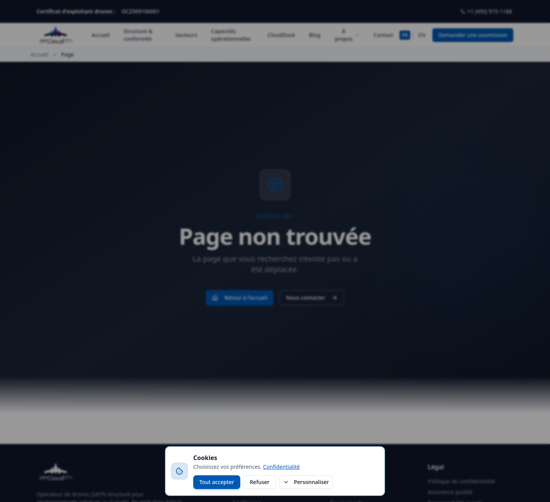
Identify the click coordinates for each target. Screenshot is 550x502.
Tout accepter (216, 482)
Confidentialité (281, 466)
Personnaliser (306, 482)
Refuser (259, 482)
